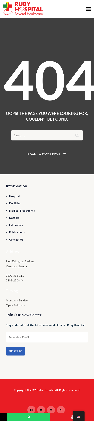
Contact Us (16, 239)
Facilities (15, 203)
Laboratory (16, 225)
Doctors (14, 217)
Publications (17, 232)
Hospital (14, 196)
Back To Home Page (44, 153)
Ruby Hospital (45, 390)
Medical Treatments (22, 210)
